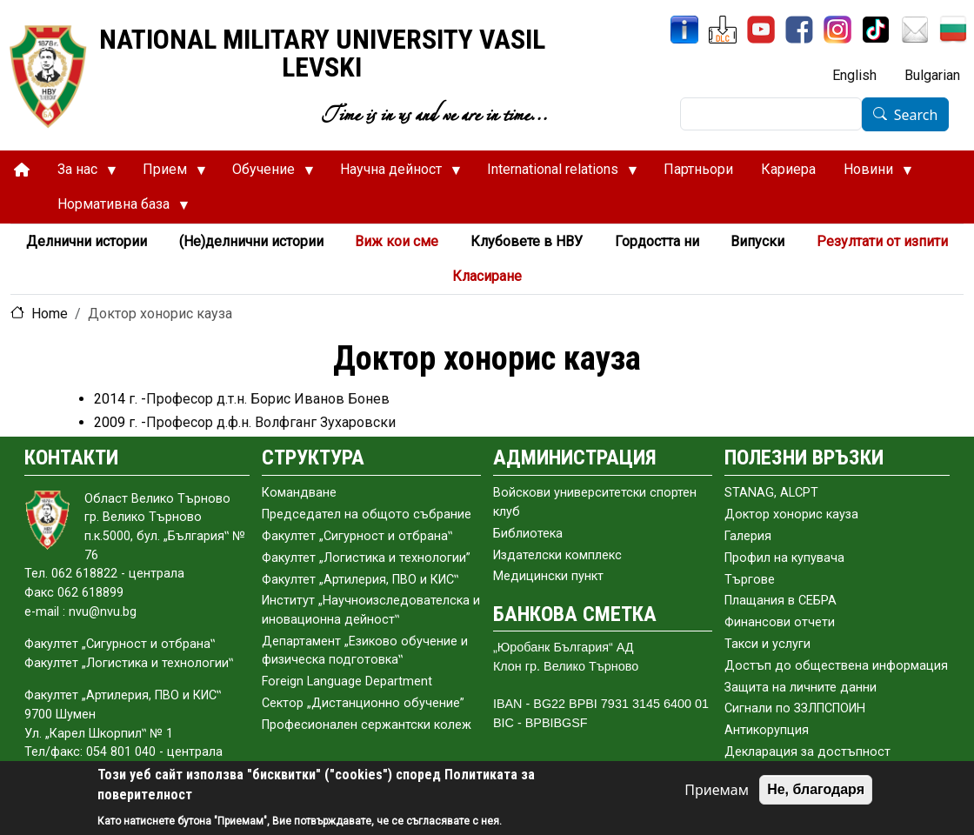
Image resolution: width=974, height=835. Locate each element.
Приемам (716, 789)
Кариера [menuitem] (788, 169)
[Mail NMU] (914, 29)
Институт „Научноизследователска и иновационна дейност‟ (371, 610)
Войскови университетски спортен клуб (595, 502)
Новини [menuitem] (871, 174)
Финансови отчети (779, 622)
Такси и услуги (767, 644)
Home (49, 313)
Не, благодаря (815, 789)
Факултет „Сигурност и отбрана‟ (357, 536)
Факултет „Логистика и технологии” (366, 558)
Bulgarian (932, 75)
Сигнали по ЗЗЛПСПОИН (794, 708)
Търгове (749, 579)
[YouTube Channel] (761, 29)
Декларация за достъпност (807, 752)
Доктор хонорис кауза (791, 514)
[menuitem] (21, 170)
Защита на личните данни (800, 687)
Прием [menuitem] (167, 174)
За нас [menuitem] (80, 174)
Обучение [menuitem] (266, 174)
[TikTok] (875, 29)
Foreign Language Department (347, 681)
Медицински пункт (548, 576)
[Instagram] (837, 29)
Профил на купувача (784, 558)
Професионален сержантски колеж (366, 725)
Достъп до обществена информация (836, 665)
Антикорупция (766, 730)
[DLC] (722, 29)
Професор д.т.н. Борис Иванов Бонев (268, 399)
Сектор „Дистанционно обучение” (363, 703)
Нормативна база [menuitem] (116, 209)
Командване (299, 492)
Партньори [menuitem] (698, 169)
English (854, 75)
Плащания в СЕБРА (780, 600)
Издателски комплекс (557, 555)
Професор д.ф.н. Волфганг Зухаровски (271, 422)
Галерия (747, 536)
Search (916, 114)
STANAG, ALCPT (771, 492)
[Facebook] (799, 29)
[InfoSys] (684, 29)
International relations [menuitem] (555, 174)
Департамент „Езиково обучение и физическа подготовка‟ (365, 651)
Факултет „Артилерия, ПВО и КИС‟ (360, 579)
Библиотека (528, 533)
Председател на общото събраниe (366, 514)
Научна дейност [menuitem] (393, 174)
